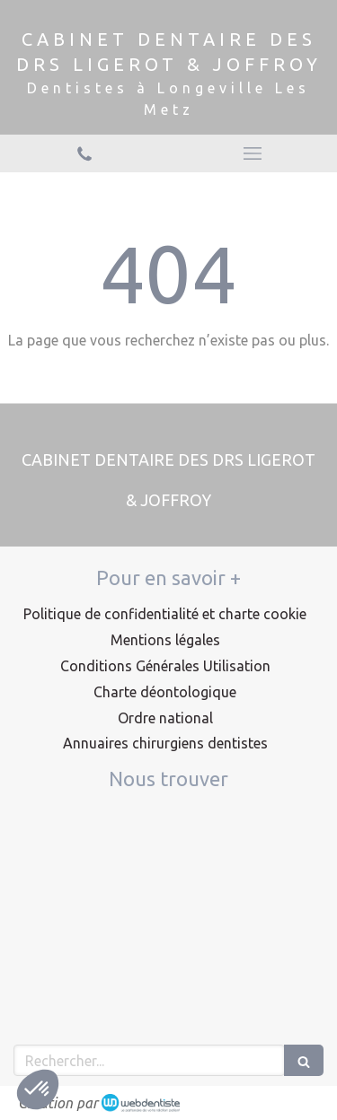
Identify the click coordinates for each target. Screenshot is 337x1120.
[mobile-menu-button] (253, 153)
